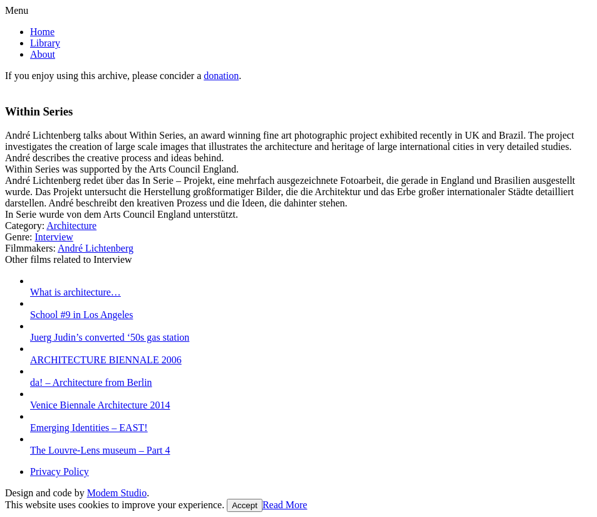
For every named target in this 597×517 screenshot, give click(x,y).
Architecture (71, 225)
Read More (285, 504)
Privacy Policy (59, 471)
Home (42, 31)
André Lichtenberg (95, 248)
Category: (24, 225)
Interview (54, 237)
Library (45, 43)
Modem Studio (117, 493)
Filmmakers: (30, 248)
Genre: (19, 237)
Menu (16, 10)
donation (221, 75)
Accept (244, 505)
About (42, 54)
